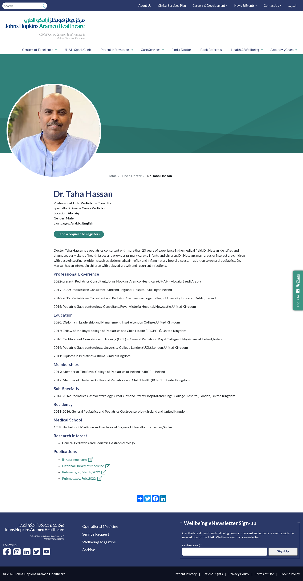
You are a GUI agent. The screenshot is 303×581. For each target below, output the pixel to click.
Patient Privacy (186, 574)
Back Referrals (211, 49)
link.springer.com (74, 459)
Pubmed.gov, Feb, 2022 (79, 478)
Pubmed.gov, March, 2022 (81, 472)
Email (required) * (192, 545)
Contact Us (271, 5)
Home (112, 176)
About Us (144, 5)
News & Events (244, 5)
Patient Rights (212, 574)
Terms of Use (264, 574)
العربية (292, 5)
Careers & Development (209, 5)
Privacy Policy (239, 574)
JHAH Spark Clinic (78, 49)
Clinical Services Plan (172, 5)
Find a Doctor (181, 49)
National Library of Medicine (83, 466)
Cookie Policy (290, 574)
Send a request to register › (79, 234)
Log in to (298, 290)
